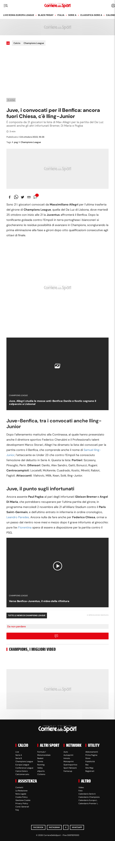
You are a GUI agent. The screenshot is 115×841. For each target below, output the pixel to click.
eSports (41, 771)
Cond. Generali (22, 806)
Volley (40, 768)
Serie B (18, 758)
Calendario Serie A (87, 794)
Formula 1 (41, 752)
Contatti (19, 787)
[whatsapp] (16, 197)
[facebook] (9, 197)
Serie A (72, 15)
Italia (60, 15)
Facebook (38, 827)
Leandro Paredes (17, 517)
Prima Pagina (91, 755)
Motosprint (69, 761)
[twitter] (22, 197)
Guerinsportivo (70, 764)
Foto (80, 790)
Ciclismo (41, 774)
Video (81, 787)
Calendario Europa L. (87, 800)
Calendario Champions (89, 797)
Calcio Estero (21, 771)
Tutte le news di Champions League (26, 615)
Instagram (54, 827)
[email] (29, 197)
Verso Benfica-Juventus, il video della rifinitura (39, 601)
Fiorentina (25, 527)
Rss (86, 764)
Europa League (22, 764)
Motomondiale (44, 755)
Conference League (24, 768)
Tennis (40, 761)
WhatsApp (77, 827)
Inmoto (67, 758)
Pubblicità (90, 761)
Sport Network (70, 768)
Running (41, 764)
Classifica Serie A (91, 15)
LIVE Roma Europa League (18, 15)
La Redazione (21, 790)
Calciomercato (22, 774)
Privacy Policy (21, 803)
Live (17, 752)
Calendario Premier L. (88, 803)
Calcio (17, 43)
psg (15, 142)
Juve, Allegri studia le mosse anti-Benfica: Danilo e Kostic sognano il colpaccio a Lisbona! (52, 402)
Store (87, 758)
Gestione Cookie (22, 800)
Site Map (89, 768)
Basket (40, 758)
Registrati (89, 771)
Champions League (34, 43)
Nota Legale (20, 794)
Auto (66, 752)
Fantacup (68, 771)
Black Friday (45, 15)
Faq (17, 810)
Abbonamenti (91, 752)
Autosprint (68, 755)
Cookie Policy (21, 797)
